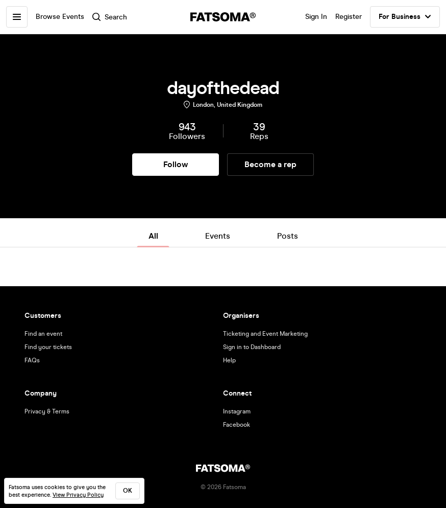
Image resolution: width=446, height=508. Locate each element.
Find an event (43, 333)
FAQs (32, 360)
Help (229, 360)
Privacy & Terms (46, 411)
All (153, 236)
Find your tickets (48, 347)
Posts (287, 236)
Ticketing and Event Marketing (265, 333)
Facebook (236, 424)
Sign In (316, 16)
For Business (405, 16)
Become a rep (270, 164)
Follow (175, 164)
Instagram (237, 411)
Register (348, 16)
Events (217, 236)
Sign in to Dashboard (252, 347)
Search (109, 17)
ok (127, 490)
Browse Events (60, 16)
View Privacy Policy (78, 495)
